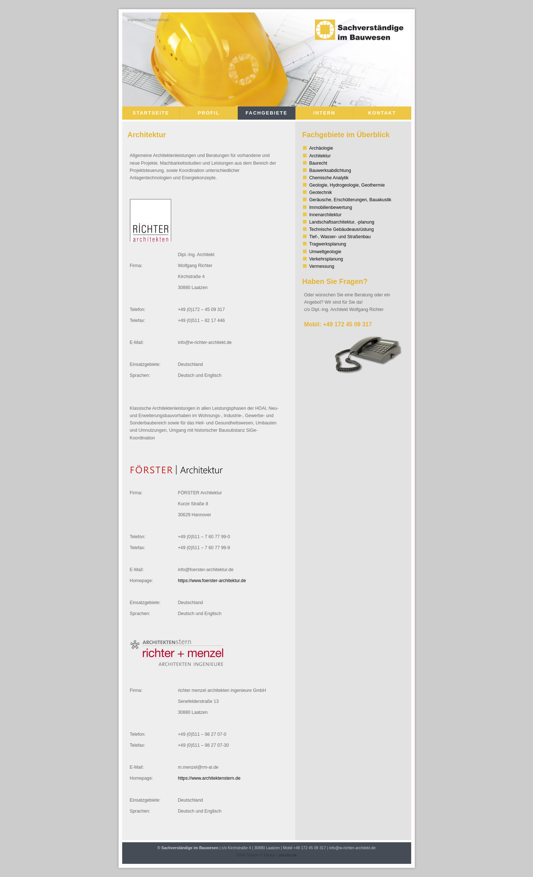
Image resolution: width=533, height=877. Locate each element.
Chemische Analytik (328, 177)
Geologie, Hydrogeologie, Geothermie (347, 185)
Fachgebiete (266, 113)
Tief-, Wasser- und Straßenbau (340, 236)
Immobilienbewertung (330, 207)
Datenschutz (159, 20)
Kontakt (382, 113)
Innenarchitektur (325, 214)
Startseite (151, 113)
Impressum (137, 20)
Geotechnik (320, 192)
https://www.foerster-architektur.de (212, 580)
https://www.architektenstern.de (209, 778)
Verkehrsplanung (326, 259)
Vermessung (321, 266)
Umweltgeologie (325, 251)
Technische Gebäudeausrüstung (341, 229)
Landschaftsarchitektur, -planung (341, 222)
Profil (209, 113)
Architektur (320, 155)
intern (324, 113)
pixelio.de (288, 855)
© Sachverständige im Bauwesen (187, 848)
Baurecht (318, 163)
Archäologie (321, 148)
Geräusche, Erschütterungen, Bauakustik (350, 199)
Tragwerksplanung (327, 244)
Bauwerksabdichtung (330, 170)
